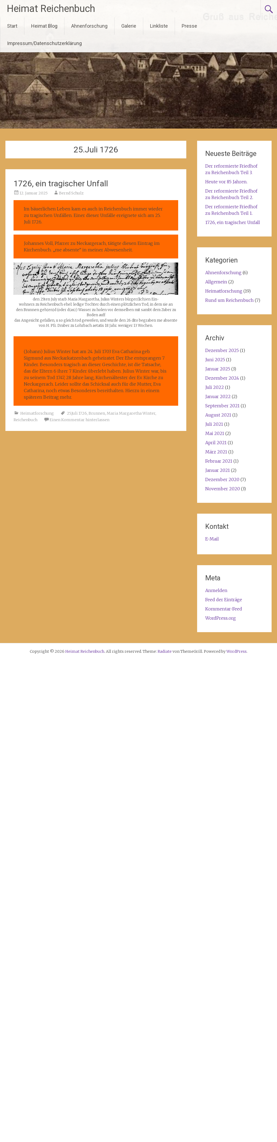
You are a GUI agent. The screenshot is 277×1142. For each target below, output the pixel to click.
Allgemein (216, 281)
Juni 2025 (215, 359)
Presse (189, 26)
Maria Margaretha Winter (131, 413)
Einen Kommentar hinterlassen (79, 419)
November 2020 (222, 488)
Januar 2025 (217, 369)
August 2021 (218, 415)
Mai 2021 (214, 433)
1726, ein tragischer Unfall (61, 183)
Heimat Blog (44, 26)
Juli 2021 (214, 424)
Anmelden (216, 590)
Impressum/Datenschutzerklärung (44, 43)
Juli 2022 (214, 387)
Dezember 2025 (222, 350)
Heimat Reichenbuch (51, 8)
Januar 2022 (218, 396)
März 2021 (216, 452)
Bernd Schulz (71, 193)
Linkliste (159, 26)
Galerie (128, 26)
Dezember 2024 (222, 378)
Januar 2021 (217, 470)
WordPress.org (220, 618)
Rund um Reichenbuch (229, 300)
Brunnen (97, 413)
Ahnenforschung (89, 26)
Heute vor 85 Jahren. (226, 181)
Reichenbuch (25, 419)
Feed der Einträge (223, 599)
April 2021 (216, 442)
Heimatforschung (37, 413)
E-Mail (212, 539)
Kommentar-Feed (223, 609)
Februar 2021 (218, 461)
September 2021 (222, 405)
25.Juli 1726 (77, 413)
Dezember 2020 (222, 479)
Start (12, 26)
